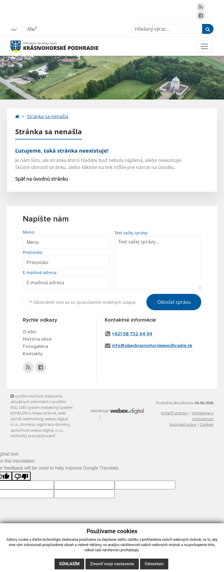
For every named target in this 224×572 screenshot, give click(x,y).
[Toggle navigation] (204, 46)
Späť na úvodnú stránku (41, 179)
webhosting (33, 418)
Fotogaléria (35, 346)
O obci (29, 331)
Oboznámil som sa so (83, 302)
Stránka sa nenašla (47, 116)
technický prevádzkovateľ (32, 435)
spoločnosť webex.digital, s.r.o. (36, 430)
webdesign (100, 410)
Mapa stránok (44, 413)
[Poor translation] (21, 476)
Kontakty (33, 353)
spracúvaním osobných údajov (106, 302)
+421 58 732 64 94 (132, 334)
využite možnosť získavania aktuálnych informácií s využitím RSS (38, 401)
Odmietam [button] (154, 563)
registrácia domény (52, 424)
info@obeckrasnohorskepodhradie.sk (152, 345)
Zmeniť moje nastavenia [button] (112, 563)
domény (27, 424)
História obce (37, 339)
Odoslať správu (174, 302)
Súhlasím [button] (69, 563)
